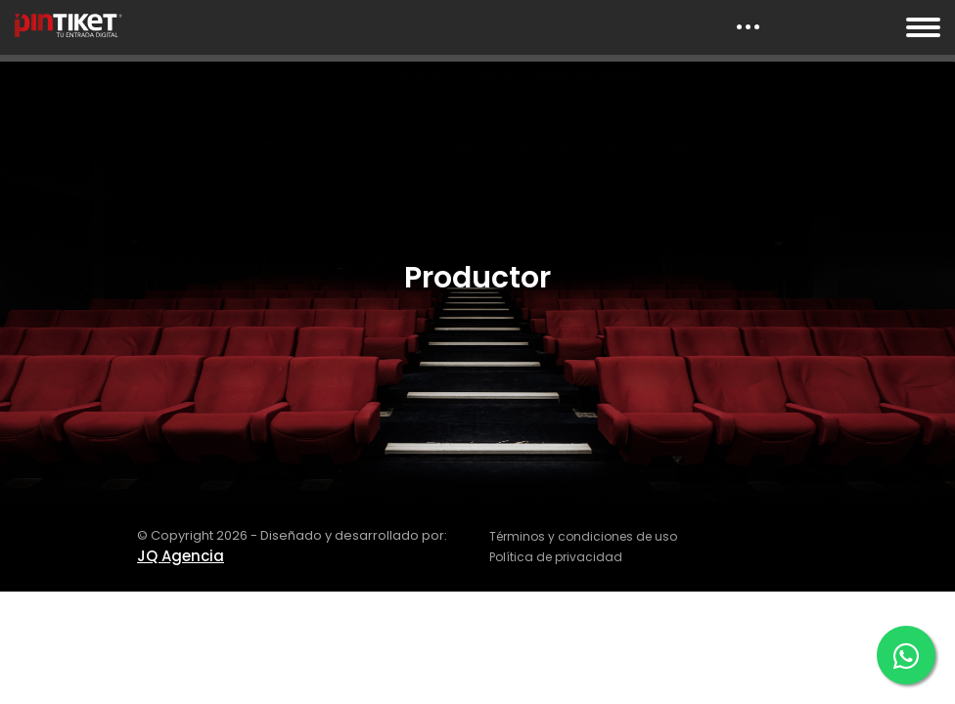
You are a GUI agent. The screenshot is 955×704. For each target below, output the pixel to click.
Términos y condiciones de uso (583, 536)
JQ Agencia (180, 556)
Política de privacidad (555, 557)
